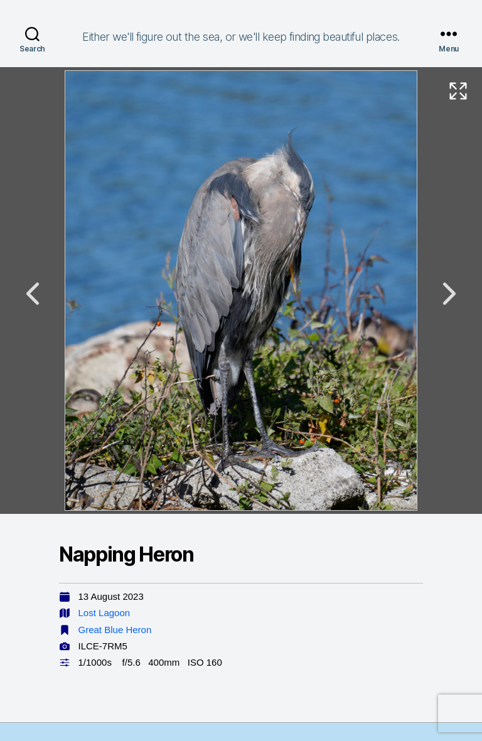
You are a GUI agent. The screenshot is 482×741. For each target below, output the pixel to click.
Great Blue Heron (115, 629)
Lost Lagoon (104, 612)
